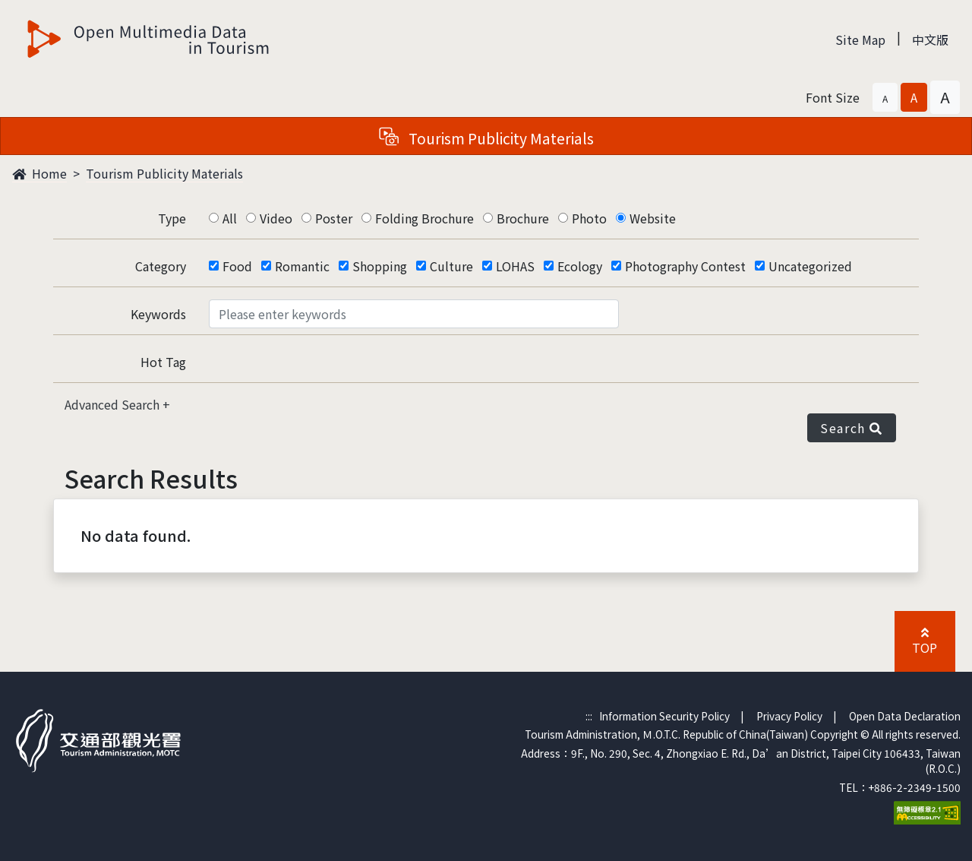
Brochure (523, 218)
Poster (333, 218)
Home (39, 173)
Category (160, 266)
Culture (451, 266)
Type (172, 218)
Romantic (302, 266)
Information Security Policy (664, 715)
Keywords (158, 314)
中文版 (930, 39)
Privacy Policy (789, 715)
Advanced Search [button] (114, 404)
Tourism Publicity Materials (164, 173)
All (229, 218)
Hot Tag (163, 362)
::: (588, 715)
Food (237, 266)
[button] (885, 97)
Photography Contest (685, 266)
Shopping (379, 266)
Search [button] (851, 428)
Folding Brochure (424, 218)
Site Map (860, 39)
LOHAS (515, 266)
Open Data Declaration (905, 715)
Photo (589, 218)
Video (276, 218)
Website (653, 218)
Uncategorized (810, 266)
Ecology (579, 266)
